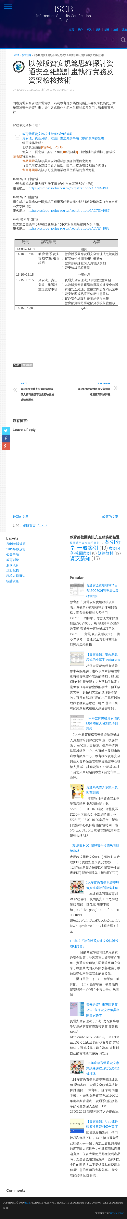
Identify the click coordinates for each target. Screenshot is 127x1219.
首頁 (71, 29)
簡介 (80, 29)
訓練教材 (105, 553)
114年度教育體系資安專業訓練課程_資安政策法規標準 (103, 1068)
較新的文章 (21, 516)
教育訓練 (27, 365)
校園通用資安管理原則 (84, 542)
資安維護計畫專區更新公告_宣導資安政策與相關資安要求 (103, 1009)
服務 (98, 29)
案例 (124, 29)
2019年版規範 (16, 549)
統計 (115, 29)
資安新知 (80, 558)
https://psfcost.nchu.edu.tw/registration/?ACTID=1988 (69, 188)
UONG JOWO (117, 1213)
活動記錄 (12, 570)
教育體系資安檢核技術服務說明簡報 (47, 134)
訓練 (107, 29)
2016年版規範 (16, 544)
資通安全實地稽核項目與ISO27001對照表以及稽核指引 (102, 590)
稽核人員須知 (15, 575)
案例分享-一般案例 (95, 544)
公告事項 (12, 554)
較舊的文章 (110, 516)
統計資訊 (12, 581)
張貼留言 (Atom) (35, 525)
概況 (89, 29)
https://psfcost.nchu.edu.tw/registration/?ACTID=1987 (69, 210)
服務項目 (12, 565)
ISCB (63, 8)
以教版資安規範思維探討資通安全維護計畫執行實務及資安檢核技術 (71, 71)
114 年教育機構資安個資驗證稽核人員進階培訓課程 (103, 723)
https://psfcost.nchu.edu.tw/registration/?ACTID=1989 (69, 228)
